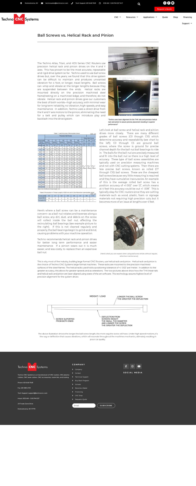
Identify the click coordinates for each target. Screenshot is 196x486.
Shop (175, 17)
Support (187, 23)
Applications (150, 17)
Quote (165, 17)
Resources (132, 17)
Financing (187, 17)
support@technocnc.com (37, 393)
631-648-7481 (28, 383)
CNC (117, 17)
